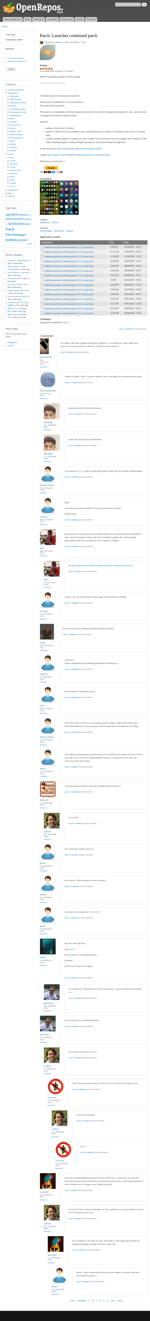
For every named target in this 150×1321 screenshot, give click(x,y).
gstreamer (17, 218)
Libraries (11, 196)
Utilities (13, 151)
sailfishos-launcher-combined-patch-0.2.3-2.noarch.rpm (69, 275)
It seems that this (14, 278)
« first (71, 1300)
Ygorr (42, 642)
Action (12, 161)
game (9, 218)
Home (5, 26)
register (129, 329)
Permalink (43, 367)
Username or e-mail (14, 40)
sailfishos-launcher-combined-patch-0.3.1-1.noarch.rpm (69, 313)
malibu (43, 894)
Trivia (12, 186)
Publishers (38, 19)
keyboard (16, 223)
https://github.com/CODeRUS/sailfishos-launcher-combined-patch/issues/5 (102, 565)
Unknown (14, 147)
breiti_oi (44, 674)
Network (13, 122)
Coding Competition (16, 90)
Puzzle (12, 177)
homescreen (59, 231)
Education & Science (18, 112)
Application (14, 96)
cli (30, 215)
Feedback (91, 19)
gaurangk (48, 422)
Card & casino (15, 170)
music (27, 223)
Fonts (10, 193)
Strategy (13, 183)
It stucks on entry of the (17, 284)
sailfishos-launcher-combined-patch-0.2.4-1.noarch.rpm (69, 280)
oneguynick (12, 342)
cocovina (52, 1097)
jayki (42, 705)
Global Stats (66, 19)
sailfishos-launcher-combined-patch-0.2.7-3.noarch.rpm (69, 294)
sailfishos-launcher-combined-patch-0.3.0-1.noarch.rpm (69, 308)
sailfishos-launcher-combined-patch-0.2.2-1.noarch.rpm (69, 271)
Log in (121, 329)
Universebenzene (48, 390)
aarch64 (11, 214)
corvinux (44, 611)
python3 (22, 240)
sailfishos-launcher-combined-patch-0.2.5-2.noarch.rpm (69, 285)
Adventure (14, 164)
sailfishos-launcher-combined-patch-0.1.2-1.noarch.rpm (69, 252)
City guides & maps (18, 109)
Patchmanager (16, 234)
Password (10, 49)
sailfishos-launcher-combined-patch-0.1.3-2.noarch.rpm (69, 256)
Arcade (12, 167)
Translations (13, 190)
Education (14, 173)
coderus (58, 42)
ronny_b (44, 516)
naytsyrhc (44, 1192)
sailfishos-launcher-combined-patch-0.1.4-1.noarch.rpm (69, 261)
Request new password (17, 61)
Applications (13, 93)
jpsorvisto (70, 949)
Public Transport (16, 134)
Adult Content (15, 99)
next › (113, 1300)
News (27, 19)
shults (42, 768)
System (13, 144)
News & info (15, 125)
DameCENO (46, 357)
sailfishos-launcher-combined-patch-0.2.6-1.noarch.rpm (69, 290)
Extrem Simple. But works (18, 290)
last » (120, 1300)
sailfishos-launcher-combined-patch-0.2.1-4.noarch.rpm (69, 266)
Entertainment (15, 115)
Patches (13, 128)
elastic (55, 1286)
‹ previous (81, 1300)
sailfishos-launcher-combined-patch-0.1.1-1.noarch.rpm (69, 247)
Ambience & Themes (18, 103)
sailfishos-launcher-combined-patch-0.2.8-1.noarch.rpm (69, 299)
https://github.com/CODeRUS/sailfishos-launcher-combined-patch (79, 155)
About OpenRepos (12, 19)
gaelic (42, 863)
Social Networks (16, 138)
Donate (79, 19)
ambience (23, 214)
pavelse (11, 345)
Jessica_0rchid (46, 485)
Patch (10, 229)
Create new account (15, 58)
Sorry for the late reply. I (17, 296)
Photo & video (15, 131)
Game (12, 157)
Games (10, 154)
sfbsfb (43, 957)
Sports (12, 141)
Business (13, 106)
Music (12, 118)
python (11, 239)
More (30, 244)
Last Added (52, 19)
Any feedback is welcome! (18, 272)
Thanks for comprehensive (18, 260)
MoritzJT (44, 800)
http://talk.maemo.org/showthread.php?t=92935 (80, 148)
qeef (42, 548)
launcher (69, 231)
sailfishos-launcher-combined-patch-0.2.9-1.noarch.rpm (69, 304)
